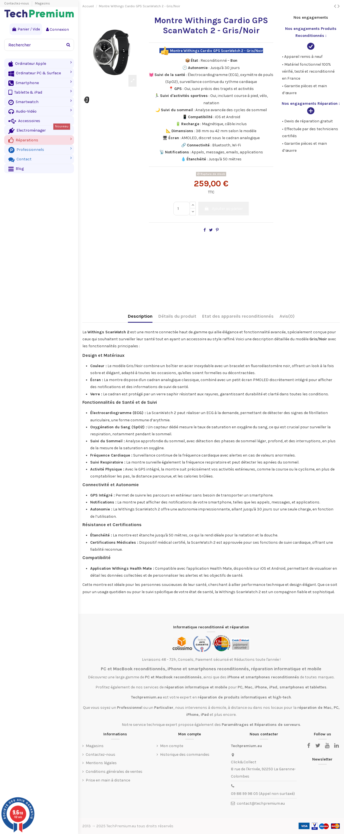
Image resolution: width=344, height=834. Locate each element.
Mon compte (171, 745)
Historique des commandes (184, 754)
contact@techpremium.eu (261, 803)
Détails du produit (177, 316)
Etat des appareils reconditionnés (238, 316)
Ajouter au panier (223, 208)
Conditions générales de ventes (114, 771)
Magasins (42, 3)
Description (140, 316)
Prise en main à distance (108, 780)
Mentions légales (101, 763)
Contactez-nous (17, 3)
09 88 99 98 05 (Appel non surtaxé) (263, 793)
